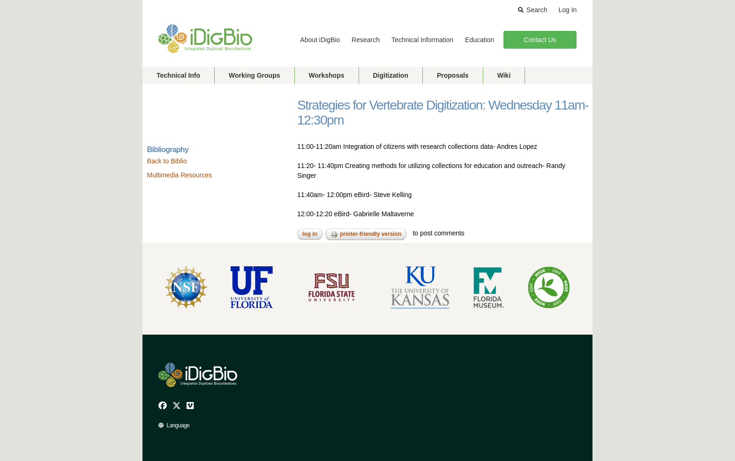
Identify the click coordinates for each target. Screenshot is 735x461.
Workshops (327, 75)
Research (366, 40)
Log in (309, 234)
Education (479, 40)
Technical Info (178, 75)
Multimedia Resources (179, 175)
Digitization (390, 75)
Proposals (453, 75)
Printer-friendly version (365, 234)
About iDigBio (320, 40)
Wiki (504, 75)
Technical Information (422, 40)
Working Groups (254, 75)
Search (536, 10)
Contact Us (540, 40)
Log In (567, 10)
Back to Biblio (167, 161)
